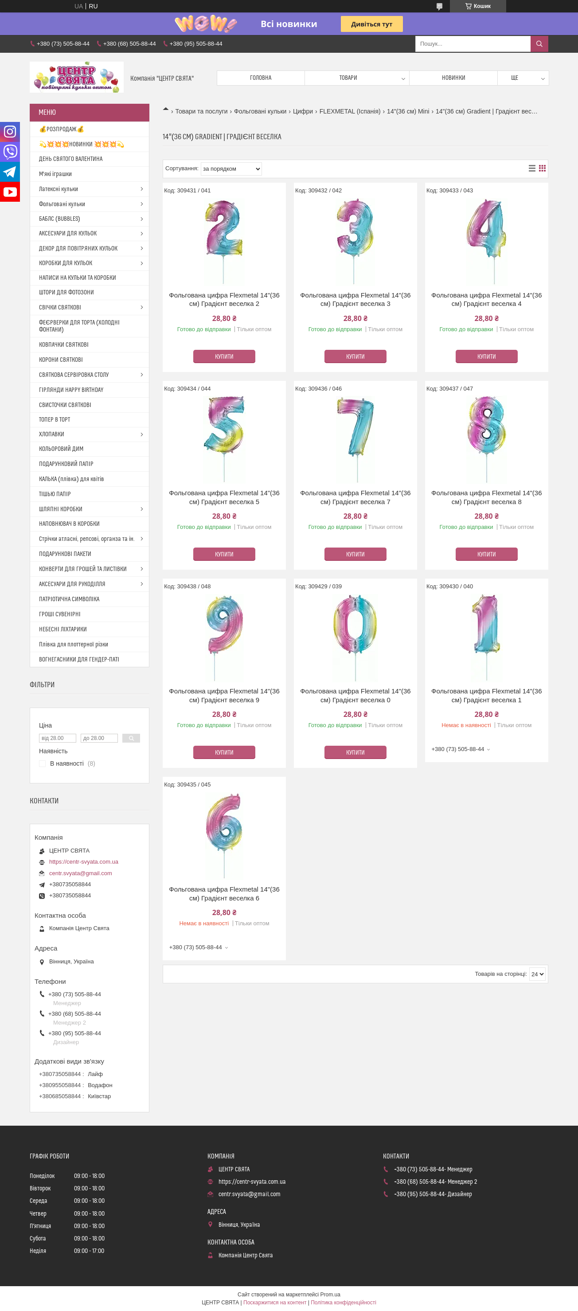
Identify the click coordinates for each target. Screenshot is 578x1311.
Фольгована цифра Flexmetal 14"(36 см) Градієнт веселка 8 (486, 497)
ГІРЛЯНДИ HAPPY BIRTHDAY (71, 390)
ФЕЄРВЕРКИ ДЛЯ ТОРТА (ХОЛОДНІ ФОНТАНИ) (79, 326)
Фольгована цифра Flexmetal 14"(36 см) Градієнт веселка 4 (486, 299)
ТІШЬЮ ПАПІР (55, 494)
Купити (224, 356)
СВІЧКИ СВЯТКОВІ (60, 307)
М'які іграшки (55, 174)
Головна (260, 78)
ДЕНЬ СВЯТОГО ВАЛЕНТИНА (70, 159)
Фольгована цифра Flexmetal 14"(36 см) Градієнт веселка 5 (224, 497)
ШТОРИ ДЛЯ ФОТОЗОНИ (66, 292)
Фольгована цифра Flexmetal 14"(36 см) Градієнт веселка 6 (224, 893)
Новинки (453, 78)
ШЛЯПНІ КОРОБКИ (60, 509)
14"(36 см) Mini (408, 111)
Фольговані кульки (260, 111)
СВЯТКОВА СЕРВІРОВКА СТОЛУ (74, 375)
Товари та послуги (201, 111)
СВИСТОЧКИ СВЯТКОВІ (65, 405)
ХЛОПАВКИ (51, 434)
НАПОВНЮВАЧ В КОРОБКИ (69, 524)
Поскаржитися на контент (274, 1302)
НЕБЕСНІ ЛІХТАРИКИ (63, 629)
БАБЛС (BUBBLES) (59, 219)
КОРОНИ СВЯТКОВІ (61, 360)
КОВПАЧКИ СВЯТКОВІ (64, 344)
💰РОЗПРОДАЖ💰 (61, 129)
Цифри (303, 111)
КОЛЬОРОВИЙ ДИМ (61, 449)
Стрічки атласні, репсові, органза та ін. (87, 539)
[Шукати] (539, 44)
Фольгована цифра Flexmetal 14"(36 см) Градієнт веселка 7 (355, 497)
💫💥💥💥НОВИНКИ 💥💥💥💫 (81, 144)
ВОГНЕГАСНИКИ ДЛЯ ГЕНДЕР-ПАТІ (79, 659)
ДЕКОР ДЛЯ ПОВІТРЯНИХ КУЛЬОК (78, 248)
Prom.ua (330, 1294)
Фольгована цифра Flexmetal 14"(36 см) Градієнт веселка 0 (355, 695)
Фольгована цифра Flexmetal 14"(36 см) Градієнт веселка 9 (224, 695)
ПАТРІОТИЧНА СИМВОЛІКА (69, 599)
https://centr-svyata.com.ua (83, 861)
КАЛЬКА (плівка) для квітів (71, 479)
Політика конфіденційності (343, 1302)
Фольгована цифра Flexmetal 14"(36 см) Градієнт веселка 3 (355, 299)
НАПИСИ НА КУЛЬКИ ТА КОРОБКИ (77, 278)
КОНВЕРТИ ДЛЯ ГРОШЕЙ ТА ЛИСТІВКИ (83, 569)
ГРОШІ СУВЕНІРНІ (60, 614)
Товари (348, 78)
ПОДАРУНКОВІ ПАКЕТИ (65, 554)
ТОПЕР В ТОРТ (54, 419)
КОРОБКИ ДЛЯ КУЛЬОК (65, 263)
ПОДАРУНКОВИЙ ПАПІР (66, 464)
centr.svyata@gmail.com (80, 873)
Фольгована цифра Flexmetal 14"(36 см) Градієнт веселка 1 (486, 695)
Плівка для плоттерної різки (73, 644)
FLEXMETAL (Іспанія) (350, 111)
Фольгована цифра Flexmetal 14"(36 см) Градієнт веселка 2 (224, 299)
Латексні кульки (58, 189)
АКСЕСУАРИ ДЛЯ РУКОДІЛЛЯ (72, 584)
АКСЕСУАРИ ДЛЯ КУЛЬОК (68, 233)
